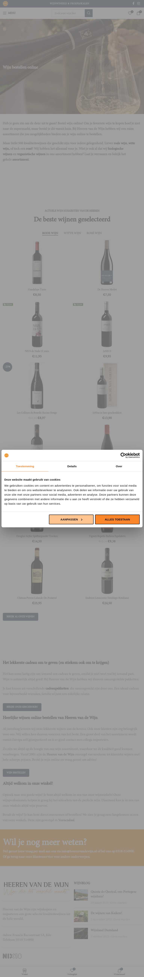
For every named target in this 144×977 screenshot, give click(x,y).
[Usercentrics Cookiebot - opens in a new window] (123, 455)
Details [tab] (72, 466)
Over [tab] (119, 466)
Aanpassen (71, 519)
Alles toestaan (117, 519)
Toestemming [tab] (25, 466)
